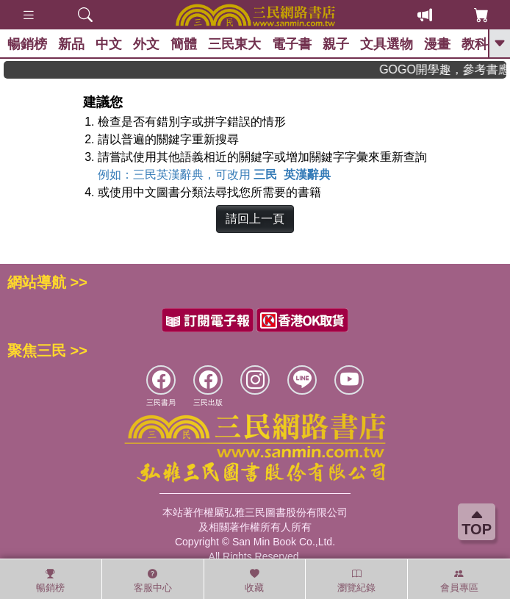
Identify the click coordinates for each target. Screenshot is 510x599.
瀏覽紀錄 (356, 580)
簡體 (183, 44)
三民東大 (234, 44)
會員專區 (459, 580)
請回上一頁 (255, 218)
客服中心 (153, 580)
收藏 (254, 580)
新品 (71, 44)
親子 (336, 44)
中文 (109, 44)
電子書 (292, 44)
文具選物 (386, 44)
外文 (146, 44)
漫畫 (437, 44)
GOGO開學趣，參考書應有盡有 (448, 69)
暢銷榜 (27, 44)
